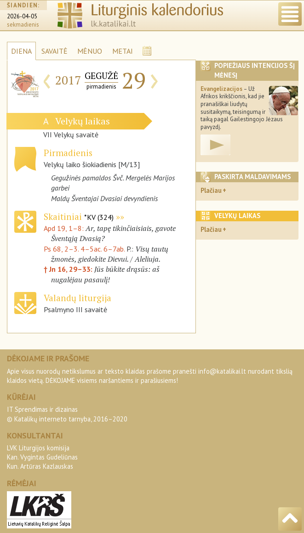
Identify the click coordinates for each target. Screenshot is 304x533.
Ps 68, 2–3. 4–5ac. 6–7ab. (84, 248)
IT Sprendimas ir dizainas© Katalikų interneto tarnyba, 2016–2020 (67, 414)
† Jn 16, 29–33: (69, 269)
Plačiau (211, 190)
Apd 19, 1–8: (65, 228)
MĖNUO (89, 51)
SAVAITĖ (54, 51)
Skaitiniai (79, 216)
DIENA (21, 51)
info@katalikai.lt (222, 371)
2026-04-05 (22, 16)
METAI (122, 51)
